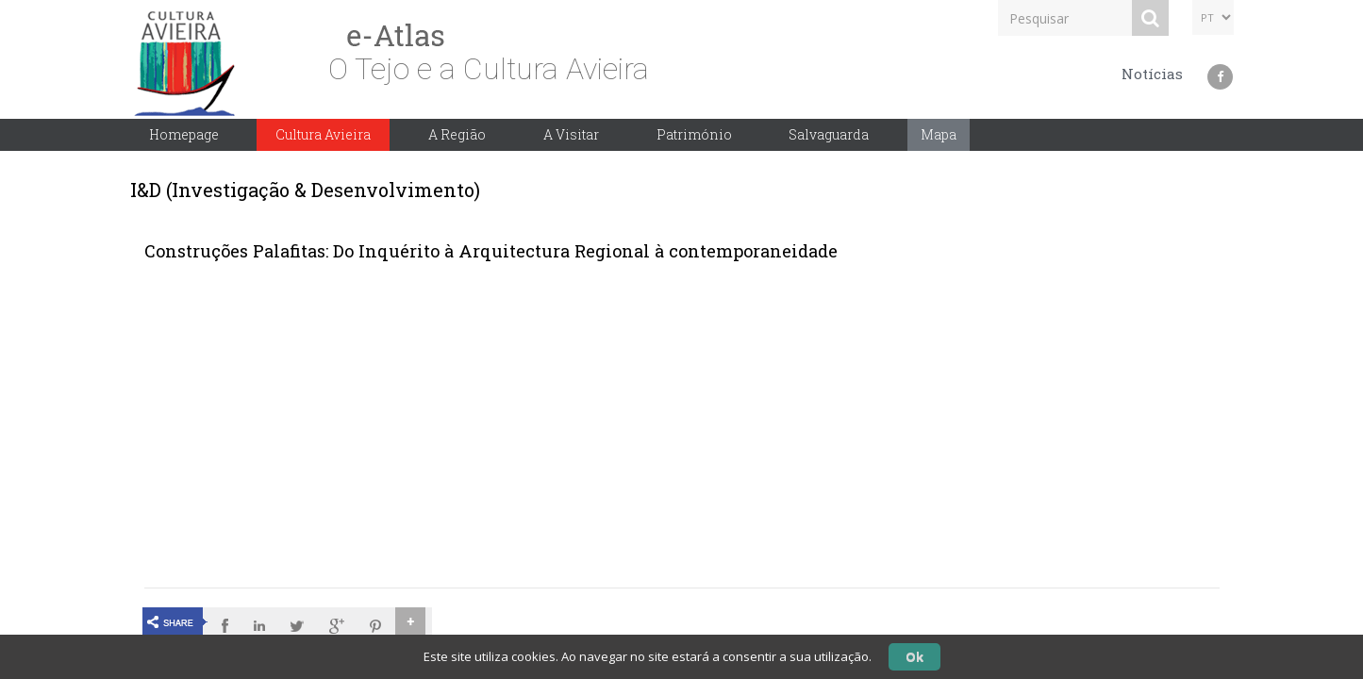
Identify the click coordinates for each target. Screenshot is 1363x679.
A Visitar (571, 134)
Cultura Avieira (323, 134)
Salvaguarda (829, 134)
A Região (457, 134)
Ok (914, 656)
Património (694, 134)
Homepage (184, 134)
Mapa (938, 134)
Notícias (1152, 73)
